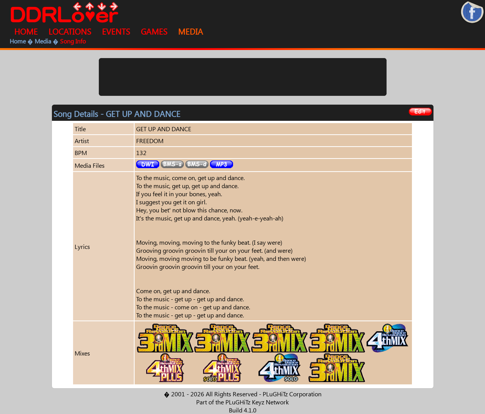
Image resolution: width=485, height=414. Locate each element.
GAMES (154, 31)
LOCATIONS (69, 31)
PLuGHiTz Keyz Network (257, 402)
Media (43, 41)
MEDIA (190, 31)
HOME (26, 31)
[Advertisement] (243, 77)
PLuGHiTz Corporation (292, 394)
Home (18, 41)
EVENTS (116, 31)
